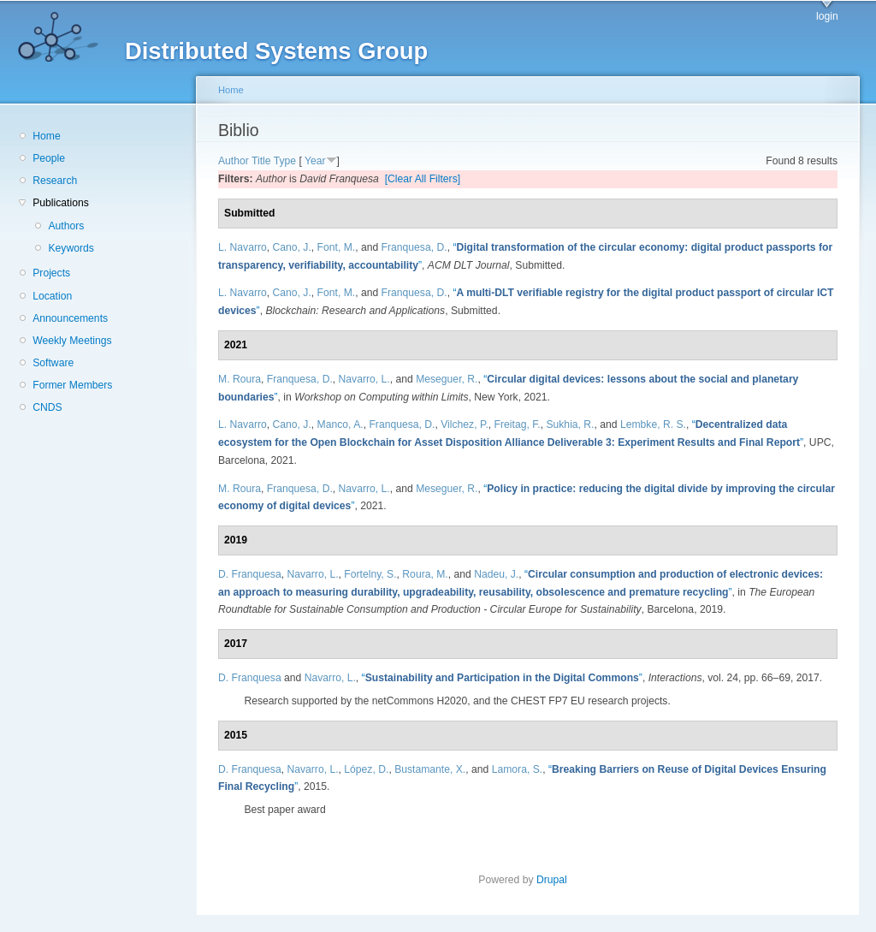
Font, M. (336, 247)
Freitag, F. (517, 424)
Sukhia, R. (570, 424)
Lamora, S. (517, 769)
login (827, 16)
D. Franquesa (249, 574)
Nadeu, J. (496, 574)
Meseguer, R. (446, 379)
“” (502, 678)
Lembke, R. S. (653, 424)
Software (53, 363)
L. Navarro (242, 247)
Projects (51, 273)
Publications (61, 203)
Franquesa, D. (414, 247)
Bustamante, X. (429, 769)
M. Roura (239, 379)
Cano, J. (292, 247)
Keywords (70, 248)
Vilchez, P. (464, 424)
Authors (66, 226)
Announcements (70, 318)
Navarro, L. (364, 379)
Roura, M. (424, 574)
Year (315, 161)
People (49, 158)
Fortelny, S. (370, 574)
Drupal (556, 880)
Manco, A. (340, 424)
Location (52, 296)
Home (46, 136)
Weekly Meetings (72, 341)
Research (55, 181)
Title (261, 161)
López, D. (366, 769)
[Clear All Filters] (423, 179)
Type (285, 161)
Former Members (72, 385)
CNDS (47, 407)
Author (233, 161)
